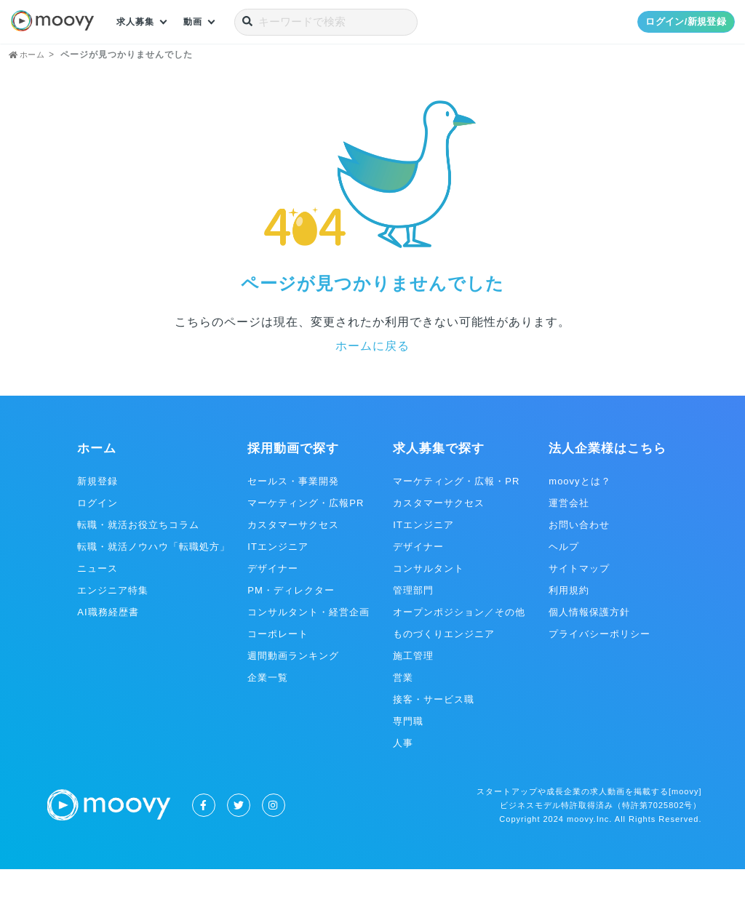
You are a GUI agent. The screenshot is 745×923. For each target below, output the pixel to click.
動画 (200, 22)
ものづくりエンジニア (444, 687)
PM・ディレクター (291, 644)
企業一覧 (267, 731)
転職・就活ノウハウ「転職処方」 (153, 600)
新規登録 (97, 535)
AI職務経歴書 (107, 665)
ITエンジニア (277, 600)
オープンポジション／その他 (459, 665)
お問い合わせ (579, 578)
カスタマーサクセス (293, 578)
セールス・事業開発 (293, 535)
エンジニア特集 (112, 644)
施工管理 (413, 709)
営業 (403, 731)
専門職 (408, 775)
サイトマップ (579, 622)
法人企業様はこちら (607, 502)
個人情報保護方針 (589, 665)
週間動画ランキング (293, 709)
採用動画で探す (293, 502)
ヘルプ (564, 600)
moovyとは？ (579, 535)
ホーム (96, 502)
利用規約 (569, 644)
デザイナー (272, 622)
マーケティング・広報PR (305, 556)
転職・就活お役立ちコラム (138, 578)
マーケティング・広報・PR (456, 535)
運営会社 (569, 556)
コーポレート (277, 687)
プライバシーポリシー (599, 687)
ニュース (97, 622)
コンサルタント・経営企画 (308, 665)
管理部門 (413, 644)
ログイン (97, 556)
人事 (403, 796)
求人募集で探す (439, 502)
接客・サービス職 (433, 753)
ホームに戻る (372, 399)
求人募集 (138, 22)
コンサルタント (428, 622)
